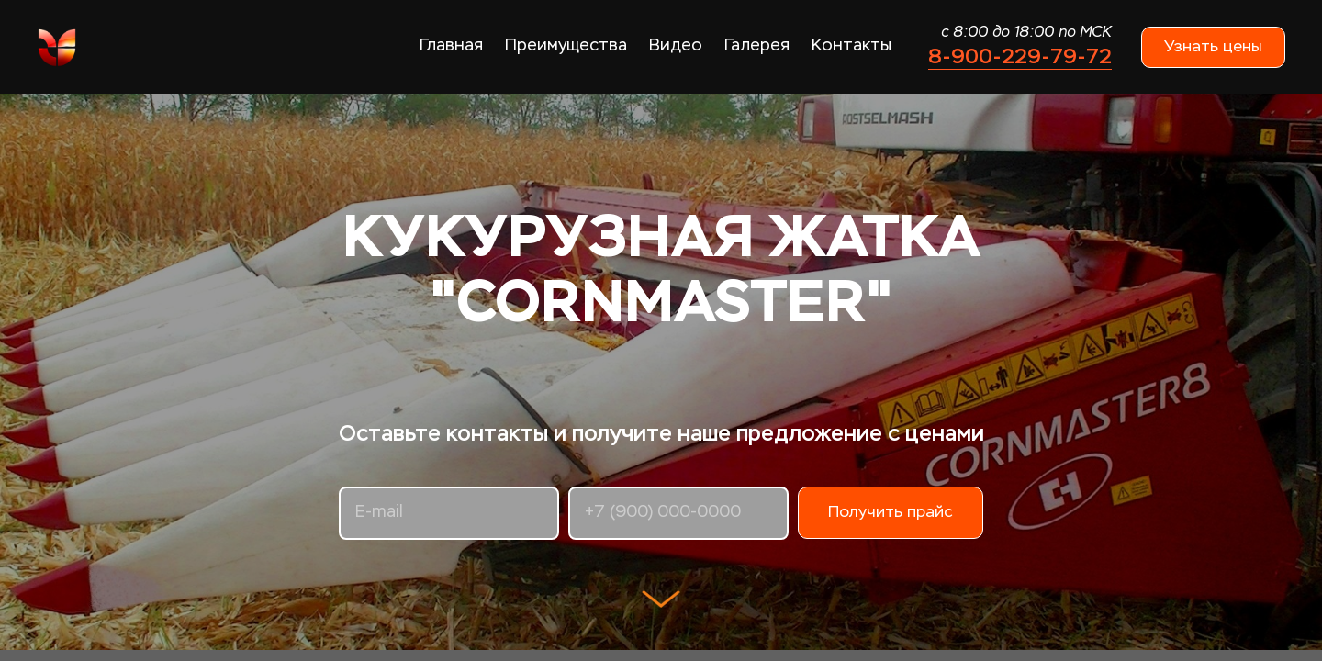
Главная (451, 46)
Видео (675, 46)
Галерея (757, 46)
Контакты (851, 46)
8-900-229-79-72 (1020, 56)
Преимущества (566, 46)
